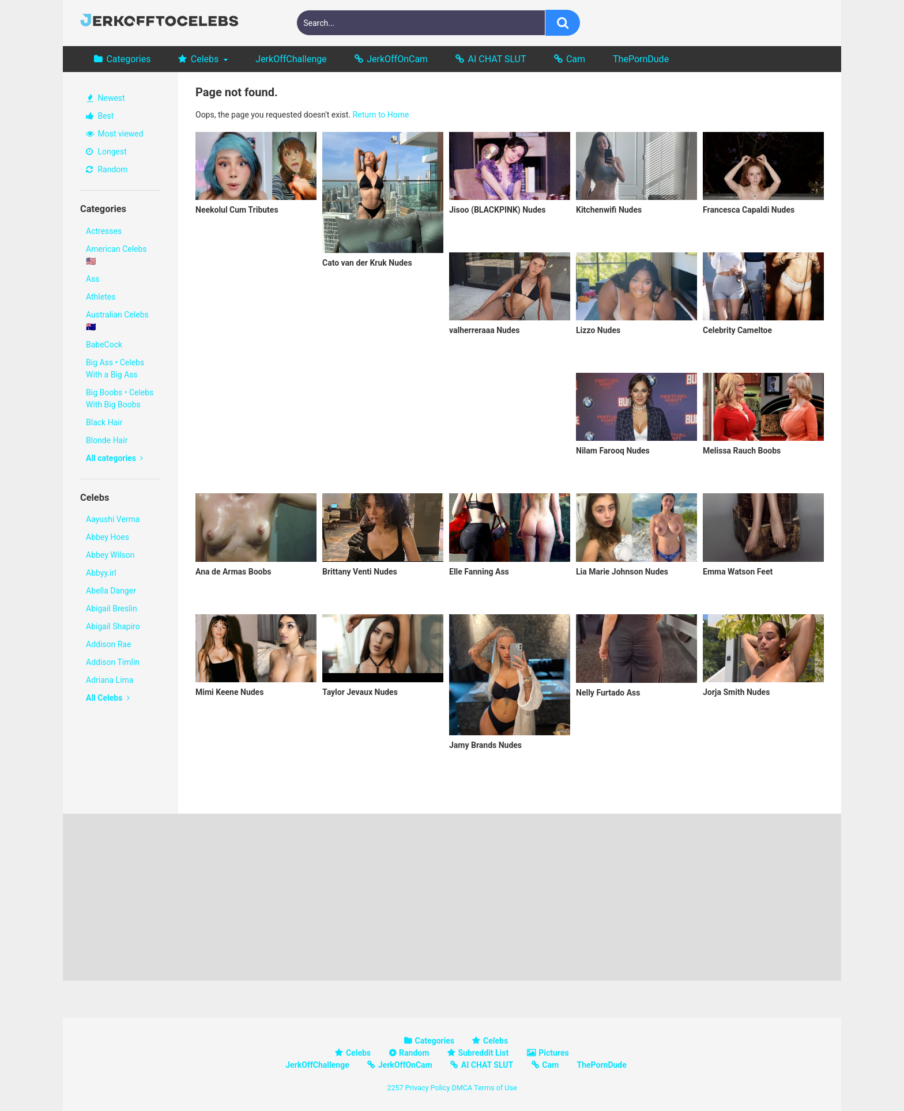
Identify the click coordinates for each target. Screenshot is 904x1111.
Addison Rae (108, 644)
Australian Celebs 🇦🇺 (117, 320)
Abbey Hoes (107, 537)
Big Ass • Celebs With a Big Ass (115, 368)
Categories (128, 59)
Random (107, 169)
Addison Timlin (113, 662)
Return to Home (381, 114)
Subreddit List (483, 1052)
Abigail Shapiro (113, 626)
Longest (106, 151)
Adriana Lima (109, 680)
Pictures (553, 1052)
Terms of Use (495, 1087)
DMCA (461, 1087)
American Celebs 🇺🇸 (116, 255)
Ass (93, 279)
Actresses (104, 231)
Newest (106, 98)
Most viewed (114, 133)
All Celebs (108, 697)
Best (100, 115)
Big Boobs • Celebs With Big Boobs (119, 398)
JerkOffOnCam (397, 59)
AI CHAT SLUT (497, 59)
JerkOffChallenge (290, 59)
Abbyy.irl (101, 572)
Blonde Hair (106, 440)
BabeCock (104, 344)
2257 (395, 1087)
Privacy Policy (427, 1087)
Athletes (100, 296)
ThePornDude (641, 59)
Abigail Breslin (111, 608)
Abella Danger (111, 590)
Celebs (205, 59)
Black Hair (104, 422)
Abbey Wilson (110, 555)
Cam (575, 59)
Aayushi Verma (113, 519)
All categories (114, 458)
